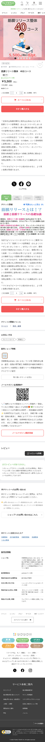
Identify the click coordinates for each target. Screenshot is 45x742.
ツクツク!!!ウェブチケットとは (31, 699)
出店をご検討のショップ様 (30, 704)
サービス (4, 326)
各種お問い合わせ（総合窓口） (12, 699)
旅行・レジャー (39, 614)
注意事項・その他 (38, 198)
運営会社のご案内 (8, 708)
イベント (4, 614)
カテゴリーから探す (22, 620)
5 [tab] (26, 58)
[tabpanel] (22, 37)
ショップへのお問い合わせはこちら (24, 515)
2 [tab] (18, 58)
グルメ (20, 614)
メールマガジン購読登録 (22, 433)
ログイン (19, 9)
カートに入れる (28, 100)
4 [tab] (23, 58)
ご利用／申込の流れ (17, 198)
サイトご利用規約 (28, 695)
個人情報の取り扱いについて (11, 695)
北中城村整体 (14, 537)
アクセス (28, 198)
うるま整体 (5, 540)
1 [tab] (15, 58)
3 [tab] (21, 58)
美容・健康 (17, 326)
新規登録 (13, 9)
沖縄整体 (4, 537)
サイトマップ (7, 690)
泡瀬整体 (35, 537)
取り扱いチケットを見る (22, 377)
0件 (5, 75)
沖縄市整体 (25, 537)
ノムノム (25, 713)
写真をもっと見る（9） (34, 204)
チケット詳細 (6, 197)
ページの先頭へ (38, 723)
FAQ (4, 713)
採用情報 (25, 708)
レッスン (12, 614)
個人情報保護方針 (28, 690)
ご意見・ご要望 (7, 704)
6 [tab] (29, 58)
